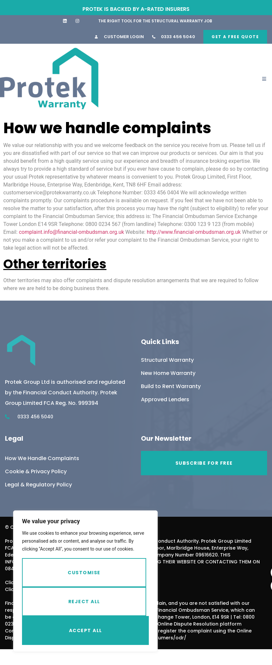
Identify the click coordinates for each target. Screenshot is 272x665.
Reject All (84, 601)
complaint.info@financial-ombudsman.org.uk (71, 232)
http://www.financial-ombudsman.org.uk (194, 232)
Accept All (85, 630)
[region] (85, 581)
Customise (84, 572)
